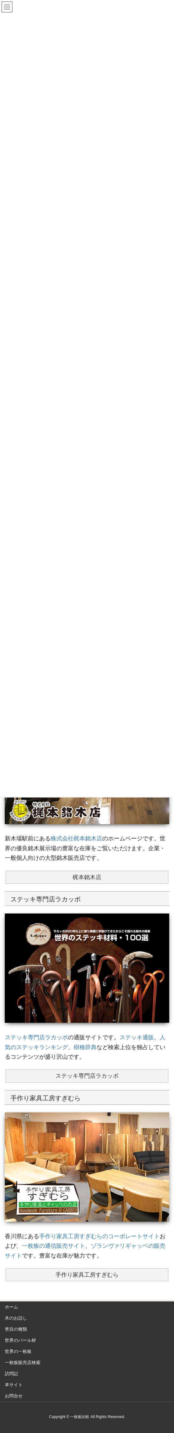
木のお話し (16, 1318)
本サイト (14, 1384)
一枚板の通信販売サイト (53, 1246)
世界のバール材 (20, 1340)
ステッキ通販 (137, 1037)
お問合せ (14, 1395)
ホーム (11, 1306)
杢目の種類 (16, 1329)
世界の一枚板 (18, 1351)
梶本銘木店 (87, 877)
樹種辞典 (85, 1047)
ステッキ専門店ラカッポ (36, 1037)
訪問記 (11, 1373)
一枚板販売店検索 (22, 1362)
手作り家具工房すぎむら (87, 1275)
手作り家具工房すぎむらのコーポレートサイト (99, 1236)
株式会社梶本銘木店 (76, 838)
